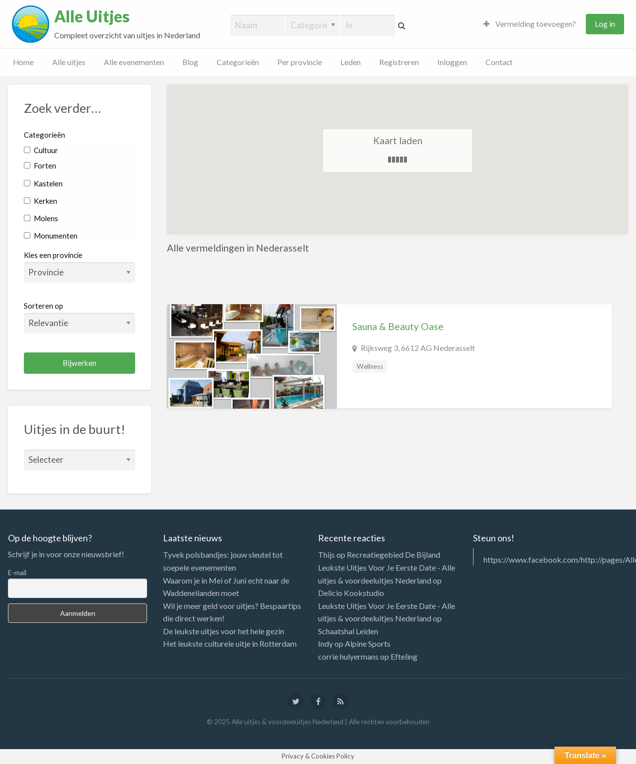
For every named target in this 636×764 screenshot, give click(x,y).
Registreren (399, 62)
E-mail (17, 572)
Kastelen (43, 183)
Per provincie (299, 62)
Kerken (40, 200)
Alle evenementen (134, 62)
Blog (190, 62)
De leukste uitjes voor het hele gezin (223, 631)
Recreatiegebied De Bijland (393, 554)
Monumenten (51, 235)
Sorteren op (79, 317)
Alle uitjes (68, 62)
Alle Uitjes (92, 16)
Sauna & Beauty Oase (398, 326)
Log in (605, 23)
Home (23, 62)
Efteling (404, 656)
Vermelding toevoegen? (529, 23)
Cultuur (41, 150)
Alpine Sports (368, 643)
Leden (350, 62)
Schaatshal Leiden (348, 631)
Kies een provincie (53, 255)
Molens (41, 218)
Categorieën (238, 62)
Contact (499, 62)
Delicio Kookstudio (351, 592)
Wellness (370, 366)
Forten (40, 165)
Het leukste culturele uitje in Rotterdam (230, 643)
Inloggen (452, 62)
